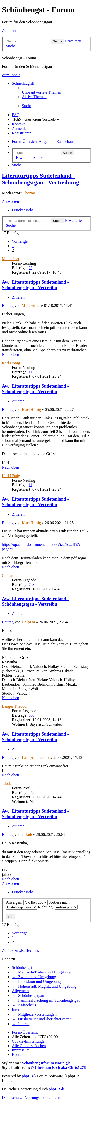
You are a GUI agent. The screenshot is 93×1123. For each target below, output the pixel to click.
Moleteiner (10, 259)
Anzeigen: (27, 902)
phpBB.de (57, 1089)
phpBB (27, 1076)
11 (30, 372)
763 (31, 584)
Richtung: (58, 907)
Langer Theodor (15, 706)
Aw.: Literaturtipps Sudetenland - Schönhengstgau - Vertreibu (35, 284)
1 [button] (13, 246)
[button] (20, 241)
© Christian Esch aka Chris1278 (58, 1067)
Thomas (29, 193)
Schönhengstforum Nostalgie (46, 1063)
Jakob (6, 783)
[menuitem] (41, 92)
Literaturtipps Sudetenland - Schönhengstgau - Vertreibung (40, 179)
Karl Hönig (11, 363)
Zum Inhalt (11, 30)
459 (31, 792)
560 (31, 715)
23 (30, 268)
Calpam (8, 575)
